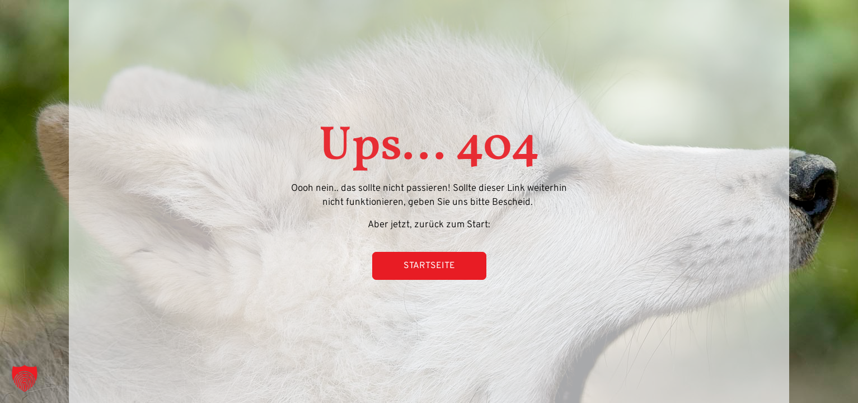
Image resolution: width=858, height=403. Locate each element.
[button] (24, 378)
